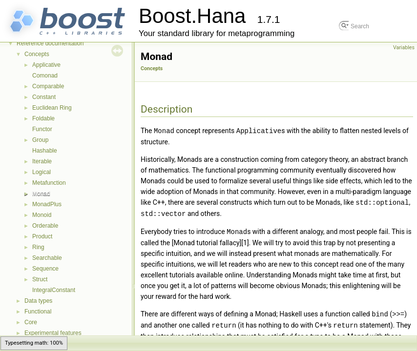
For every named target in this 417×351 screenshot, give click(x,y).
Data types (38, 300)
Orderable (45, 225)
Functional (37, 311)
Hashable (44, 150)
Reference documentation (50, 43)
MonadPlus (47, 204)
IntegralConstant (53, 290)
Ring (38, 247)
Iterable (42, 161)
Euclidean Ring (52, 107)
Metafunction (49, 182)
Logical (41, 172)
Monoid (41, 215)
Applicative (46, 64)
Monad (41, 193)
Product (42, 236)
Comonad (45, 75)
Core (30, 322)
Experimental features (53, 333)
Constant (44, 97)
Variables (404, 47)
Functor (42, 129)
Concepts (36, 54)
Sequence (45, 268)
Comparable (48, 86)
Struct (39, 279)
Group (40, 139)
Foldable (43, 118)
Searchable (47, 257)
